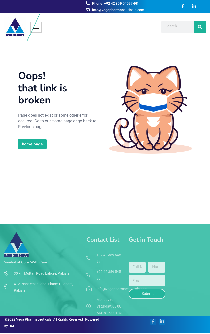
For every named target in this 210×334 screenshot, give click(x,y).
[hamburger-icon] (36, 27)
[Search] (200, 27)
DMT (12, 326)
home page (32, 144)
